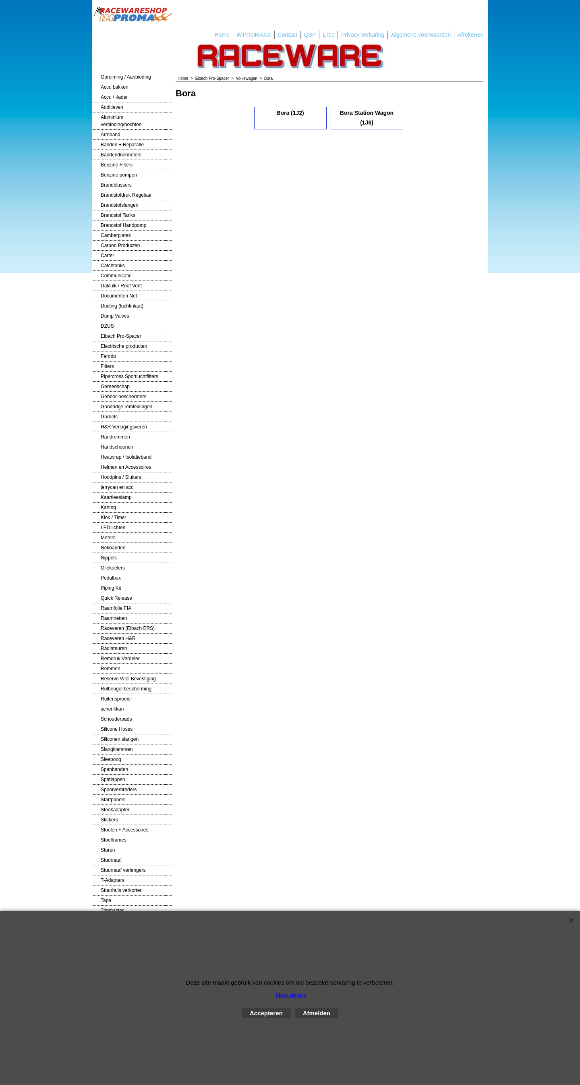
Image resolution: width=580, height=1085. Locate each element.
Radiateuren (114, 648)
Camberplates (116, 235)
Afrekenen (470, 34)
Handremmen (115, 437)
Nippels (109, 558)
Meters (108, 537)
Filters (107, 366)
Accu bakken (114, 87)
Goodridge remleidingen (126, 406)
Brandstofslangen (119, 205)
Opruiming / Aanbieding (126, 77)
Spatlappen (113, 779)
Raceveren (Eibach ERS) (128, 628)
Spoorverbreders (119, 789)
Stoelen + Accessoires (124, 830)
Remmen (110, 668)
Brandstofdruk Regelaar (126, 195)
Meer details (291, 995)
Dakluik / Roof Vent (121, 286)
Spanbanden (114, 769)
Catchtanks (113, 265)
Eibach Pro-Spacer (121, 336)
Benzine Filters (117, 165)
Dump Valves (115, 316)
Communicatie (116, 276)
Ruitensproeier (116, 699)
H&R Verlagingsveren (124, 427)
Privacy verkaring (362, 34)
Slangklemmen (117, 749)
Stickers (109, 820)
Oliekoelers (113, 568)
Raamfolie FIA (116, 608)
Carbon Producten (120, 245)
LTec (328, 34)
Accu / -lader (114, 97)
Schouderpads (116, 719)
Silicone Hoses (117, 729)
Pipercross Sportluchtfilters (129, 376)
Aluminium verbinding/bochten (121, 120)
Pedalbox (111, 578)
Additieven (112, 107)
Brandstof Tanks (118, 215)
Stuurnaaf (111, 860)
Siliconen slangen (120, 739)
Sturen (108, 850)
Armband (110, 134)
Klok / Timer (113, 517)
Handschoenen (117, 447)
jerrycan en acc (117, 487)
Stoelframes (113, 840)
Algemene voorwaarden (421, 34)
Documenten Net (119, 296)
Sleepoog (111, 759)
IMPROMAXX (253, 34)
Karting (108, 507)
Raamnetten (114, 618)
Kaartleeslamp (116, 497)
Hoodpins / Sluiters (121, 477)
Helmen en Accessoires (126, 467)
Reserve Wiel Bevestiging (128, 679)
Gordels (109, 417)
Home (222, 34)
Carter (107, 255)
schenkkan (112, 709)
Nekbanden (113, 548)
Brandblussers (116, 185)
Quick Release (116, 598)
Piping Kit (111, 588)
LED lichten (113, 527)
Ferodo (108, 356)
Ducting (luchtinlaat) (122, 306)
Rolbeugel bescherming (126, 689)
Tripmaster (112, 910)
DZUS (107, 326)
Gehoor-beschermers (123, 396)
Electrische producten (124, 346)
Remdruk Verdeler (120, 658)
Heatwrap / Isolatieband (126, 457)
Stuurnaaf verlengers (123, 870)
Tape (106, 900)
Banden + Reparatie (122, 145)
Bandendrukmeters (121, 155)
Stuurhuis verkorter (121, 890)
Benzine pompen (119, 175)
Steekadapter (115, 810)
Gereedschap (115, 386)
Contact (287, 34)
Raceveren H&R (118, 638)
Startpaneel (113, 799)
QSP (310, 34)
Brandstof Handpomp (123, 225)
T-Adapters (112, 880)
